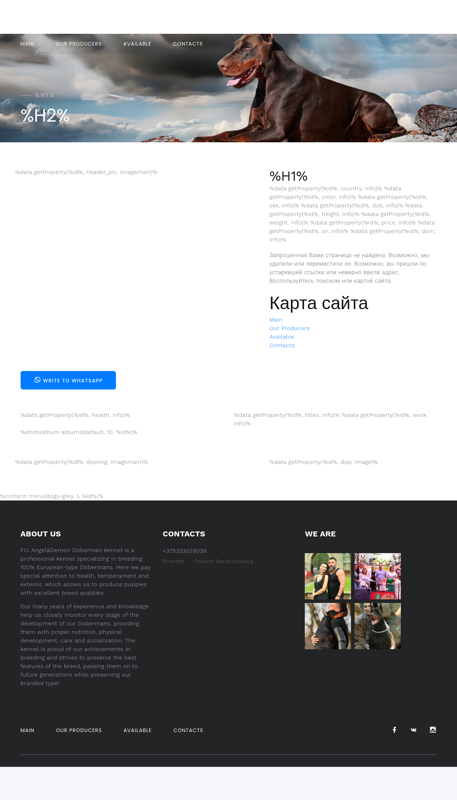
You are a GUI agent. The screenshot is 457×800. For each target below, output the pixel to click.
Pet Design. (341, 777)
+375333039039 (224, 17)
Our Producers (79, 43)
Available (137, 43)
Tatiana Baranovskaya (224, 561)
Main (27, 43)
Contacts (188, 43)
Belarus (320, 17)
